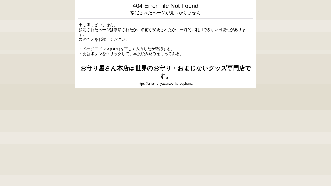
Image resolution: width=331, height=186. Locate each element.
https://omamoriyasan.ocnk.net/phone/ (165, 84)
